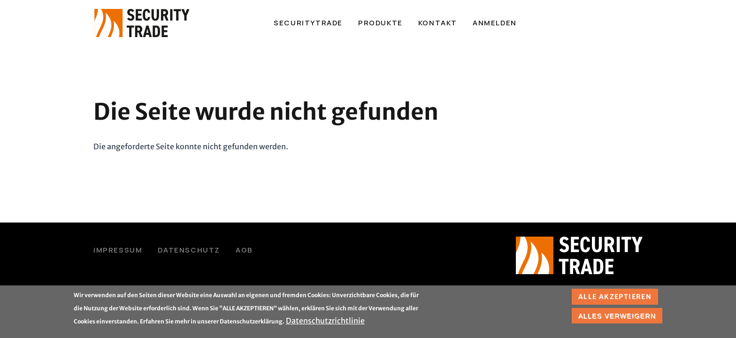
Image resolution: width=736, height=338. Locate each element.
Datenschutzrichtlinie (325, 322)
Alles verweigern (617, 317)
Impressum (117, 250)
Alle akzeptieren (615, 298)
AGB (244, 250)
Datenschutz (189, 250)
